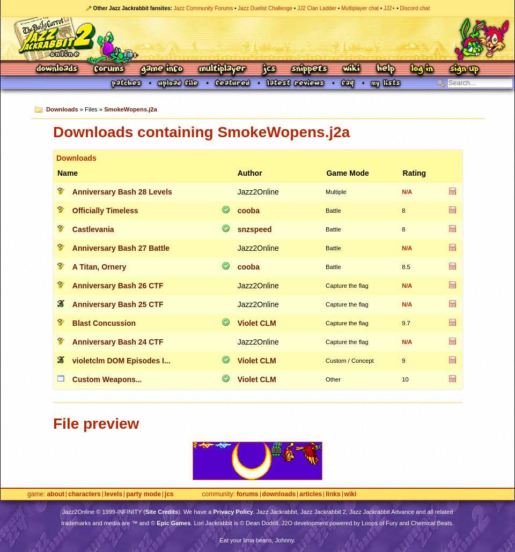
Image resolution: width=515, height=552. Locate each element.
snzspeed (255, 229)
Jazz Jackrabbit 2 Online (257, 38)
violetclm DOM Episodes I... (121, 360)
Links (333, 494)
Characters (84, 494)
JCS (269, 69)
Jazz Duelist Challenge (265, 8)
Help (386, 69)
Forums (109, 69)
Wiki (352, 69)
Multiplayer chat (360, 8)
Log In (422, 69)
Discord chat (415, 8)
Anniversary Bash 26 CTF (118, 285)
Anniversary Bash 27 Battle (121, 248)
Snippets (309, 69)
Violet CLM (257, 323)
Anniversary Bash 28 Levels (122, 192)
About (55, 494)
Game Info (161, 69)
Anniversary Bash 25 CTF (118, 304)
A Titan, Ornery (99, 267)
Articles (310, 494)
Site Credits (161, 512)
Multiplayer (222, 69)
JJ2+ (389, 8)
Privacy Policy (233, 512)
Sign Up (464, 69)
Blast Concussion (104, 323)
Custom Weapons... (107, 379)
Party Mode (143, 494)
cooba (249, 210)
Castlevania (93, 229)
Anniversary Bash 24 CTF (118, 342)
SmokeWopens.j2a (130, 109)
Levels (113, 494)
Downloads (57, 69)
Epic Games (173, 523)
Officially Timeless (105, 210)
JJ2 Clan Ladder (316, 8)
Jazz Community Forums (203, 8)
